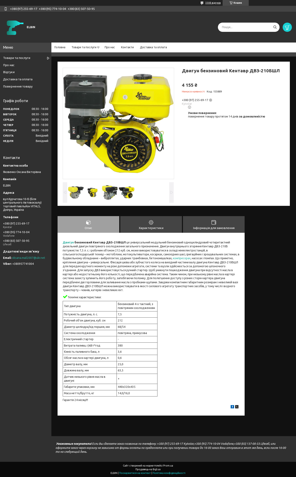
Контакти (127, 47)
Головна (59, 47)
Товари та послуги (84, 47)
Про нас (110, 47)
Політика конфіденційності (169, 473)
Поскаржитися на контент (135, 473)
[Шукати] (275, 27)
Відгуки (9, 72)
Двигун (68, 242)
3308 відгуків (213, 2)
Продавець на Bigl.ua (148, 469)
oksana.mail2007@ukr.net (28, 257)
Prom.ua (168, 465)
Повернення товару (17, 86)
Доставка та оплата (153, 47)
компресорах (182, 258)
